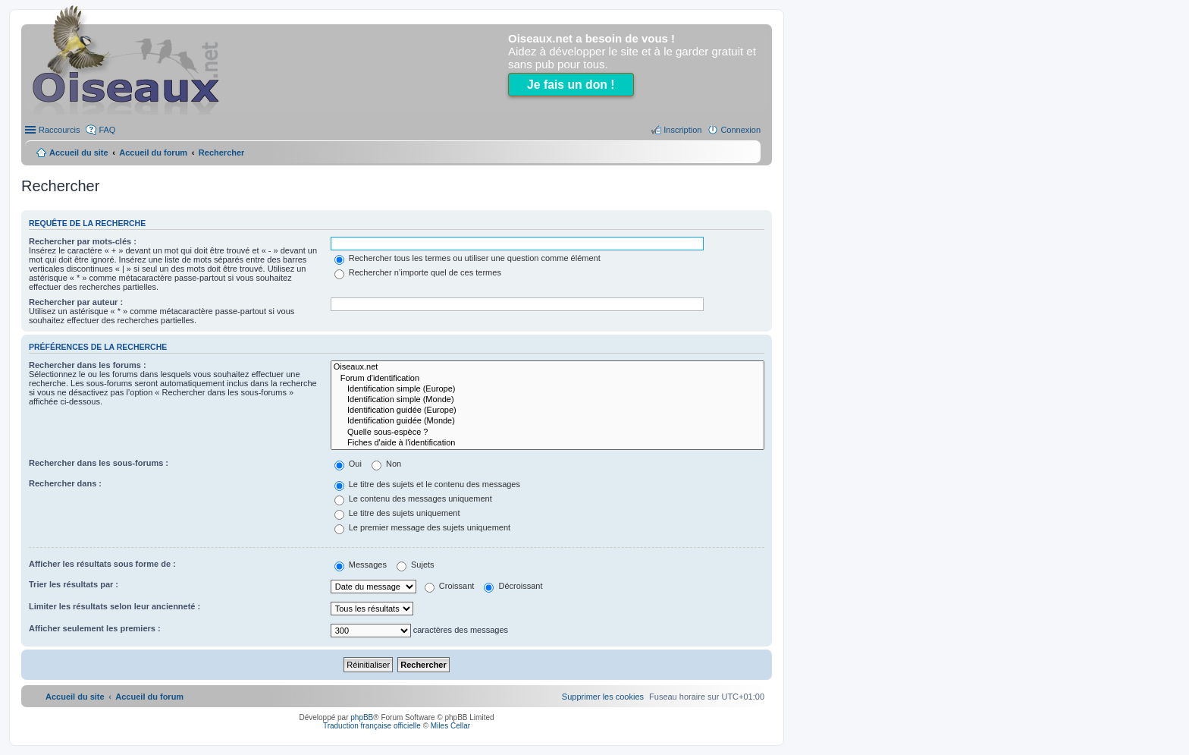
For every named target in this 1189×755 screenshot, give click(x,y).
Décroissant (513, 585)
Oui (348, 463)
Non (386, 463)
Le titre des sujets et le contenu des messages (427, 484)
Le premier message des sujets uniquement (422, 527)
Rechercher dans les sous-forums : (98, 462)
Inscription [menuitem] (682, 129)
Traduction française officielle (372, 726)
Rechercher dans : (65, 483)
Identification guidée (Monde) (547, 421)
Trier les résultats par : (73, 584)
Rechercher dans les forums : (87, 365)
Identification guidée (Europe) (547, 410)
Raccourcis (59, 129)
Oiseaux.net (547, 367)
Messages (360, 564)
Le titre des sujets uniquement (397, 512)
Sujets (416, 564)
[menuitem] (603, 696)
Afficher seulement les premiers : (95, 628)
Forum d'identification (547, 378)
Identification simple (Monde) (547, 400)
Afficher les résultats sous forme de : (102, 563)
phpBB (361, 717)
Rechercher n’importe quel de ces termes (417, 272)
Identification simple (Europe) (547, 389)
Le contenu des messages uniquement (413, 498)
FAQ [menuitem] (107, 129)
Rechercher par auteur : (76, 302)
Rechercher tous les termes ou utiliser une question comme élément (467, 258)
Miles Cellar (450, 726)
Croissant (450, 585)
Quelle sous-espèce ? (547, 432)
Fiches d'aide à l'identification (547, 443)
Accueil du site (78, 152)
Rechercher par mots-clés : (82, 241)
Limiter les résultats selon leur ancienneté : (114, 606)
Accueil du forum (153, 152)
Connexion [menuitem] (740, 129)
